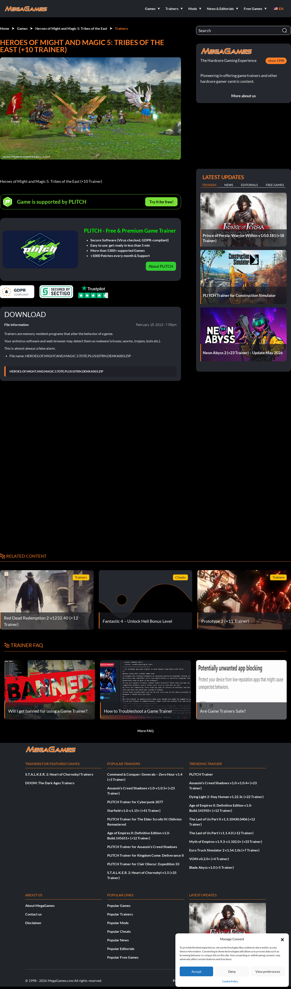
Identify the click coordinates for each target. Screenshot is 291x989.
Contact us (33, 914)
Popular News (118, 940)
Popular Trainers (120, 914)
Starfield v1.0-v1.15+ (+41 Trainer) (133, 810)
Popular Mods (118, 923)
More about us (243, 95)
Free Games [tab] (275, 185)
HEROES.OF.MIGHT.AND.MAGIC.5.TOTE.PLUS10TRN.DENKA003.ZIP (56, 371)
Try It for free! (161, 201)
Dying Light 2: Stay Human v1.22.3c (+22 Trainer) (226, 797)
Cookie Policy (230, 981)
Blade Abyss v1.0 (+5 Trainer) (211, 867)
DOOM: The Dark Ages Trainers (49, 783)
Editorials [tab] (249, 185)
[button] (282, 939)
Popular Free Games (122, 957)
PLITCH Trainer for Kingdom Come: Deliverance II (145, 855)
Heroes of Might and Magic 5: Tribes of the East (71, 28)
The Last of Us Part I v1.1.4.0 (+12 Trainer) (221, 833)
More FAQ (145, 731)
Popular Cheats (119, 931)
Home (4, 28)
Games (22, 28)
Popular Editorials (120, 949)
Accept (196, 971)
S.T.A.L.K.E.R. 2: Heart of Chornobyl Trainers (59, 774)
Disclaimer (33, 923)
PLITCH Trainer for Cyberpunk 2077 (135, 802)
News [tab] (228, 185)
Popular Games (119, 905)
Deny (232, 971)
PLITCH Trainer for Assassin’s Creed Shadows (142, 847)
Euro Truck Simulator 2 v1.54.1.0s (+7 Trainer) (224, 850)
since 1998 (276, 60)
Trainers (121, 28)
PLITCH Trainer (201, 774)
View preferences (267, 971)
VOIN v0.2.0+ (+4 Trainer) (209, 859)
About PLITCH (161, 266)
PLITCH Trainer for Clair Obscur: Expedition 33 (143, 864)
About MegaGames (40, 905)
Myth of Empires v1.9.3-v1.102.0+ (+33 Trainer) (225, 841)
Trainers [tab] (209, 185)
